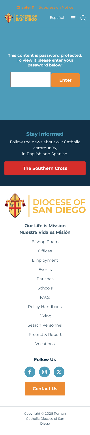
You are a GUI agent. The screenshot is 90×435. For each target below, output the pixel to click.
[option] (57, 17)
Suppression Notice (56, 7)
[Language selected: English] (57, 18)
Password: (30, 79)
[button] (73, 17)
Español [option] (57, 17)
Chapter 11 (25, 7)
